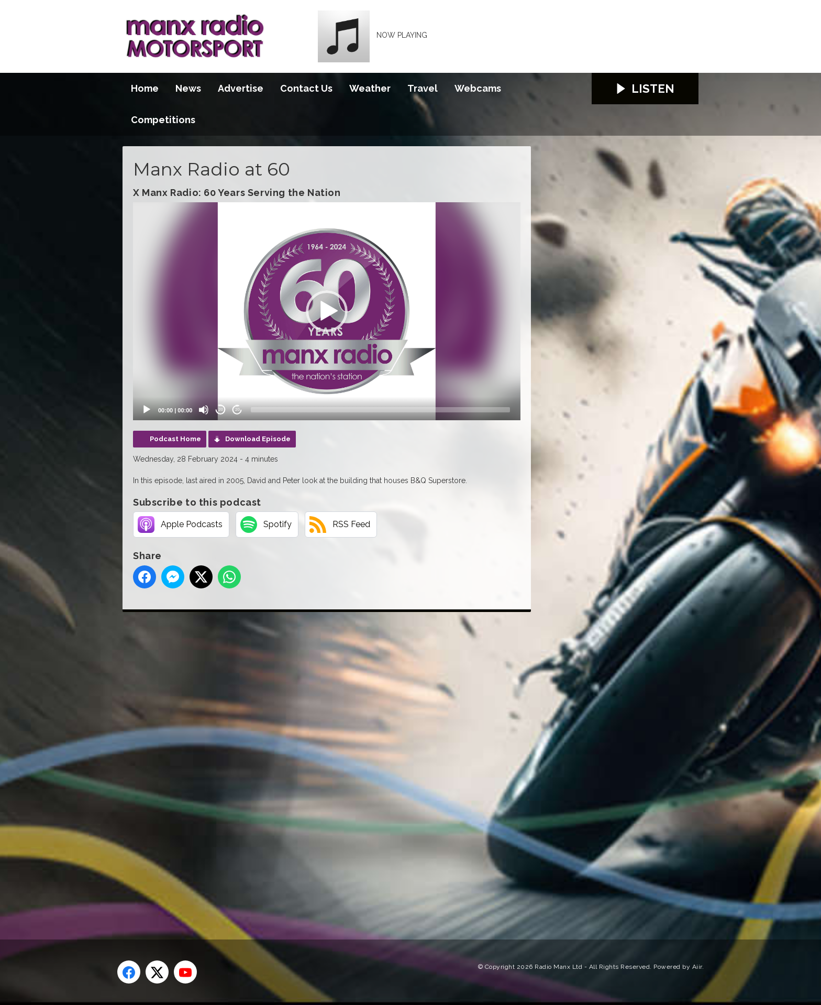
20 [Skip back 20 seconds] (220, 409)
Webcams (477, 88)
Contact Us (306, 88)
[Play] (146, 410)
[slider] (380, 409)
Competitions (163, 119)
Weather (370, 88)
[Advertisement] (319, 763)
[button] (327, 311)
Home (145, 88)
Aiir (697, 966)
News (188, 88)
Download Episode (258, 439)
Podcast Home (175, 439)
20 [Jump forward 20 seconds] (237, 409)
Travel (422, 88)
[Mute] (203, 410)
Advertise (240, 88)
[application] (326, 311)
